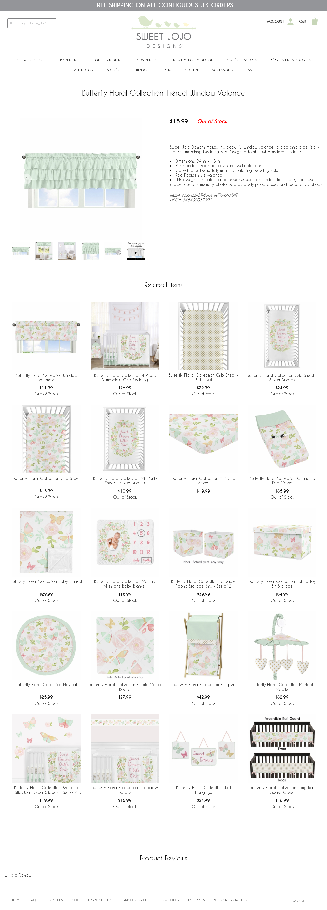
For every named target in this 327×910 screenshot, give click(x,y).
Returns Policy (167, 900)
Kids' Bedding (148, 60)
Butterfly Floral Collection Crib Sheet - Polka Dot (203, 377)
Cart (303, 21)
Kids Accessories (242, 60)
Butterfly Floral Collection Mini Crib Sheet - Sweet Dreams (125, 480)
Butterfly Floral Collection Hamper (203, 684)
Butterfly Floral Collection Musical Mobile (282, 687)
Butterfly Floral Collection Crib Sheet (46, 478)
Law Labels (196, 900)
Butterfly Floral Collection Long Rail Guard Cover (282, 790)
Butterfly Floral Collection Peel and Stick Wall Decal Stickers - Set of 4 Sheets (46, 790)
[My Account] (290, 21)
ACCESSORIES (223, 70)
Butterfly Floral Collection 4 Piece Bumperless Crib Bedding (125, 377)
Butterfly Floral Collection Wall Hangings (203, 790)
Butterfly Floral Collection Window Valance (46, 377)
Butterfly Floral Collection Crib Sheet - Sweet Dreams (282, 377)
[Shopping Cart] (315, 21)
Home (16, 900)
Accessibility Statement (231, 900)
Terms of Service (134, 900)
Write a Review (17, 875)
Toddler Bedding (108, 60)
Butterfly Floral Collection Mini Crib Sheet (203, 480)
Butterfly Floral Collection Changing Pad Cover (282, 480)
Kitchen (191, 70)
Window (143, 70)
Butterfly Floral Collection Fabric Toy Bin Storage (282, 583)
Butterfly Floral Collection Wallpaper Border (125, 790)
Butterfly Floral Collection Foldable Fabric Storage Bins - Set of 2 (203, 583)
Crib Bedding (68, 60)
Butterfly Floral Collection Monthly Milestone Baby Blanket (125, 583)
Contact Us (54, 900)
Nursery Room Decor (193, 60)
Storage (114, 70)
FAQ (33, 900)
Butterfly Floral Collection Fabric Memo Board (125, 687)
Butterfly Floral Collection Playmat (46, 684)
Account (275, 21)
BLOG (75, 900)
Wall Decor (82, 70)
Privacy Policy (100, 900)
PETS (167, 70)
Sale (251, 70)
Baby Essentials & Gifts (291, 60)
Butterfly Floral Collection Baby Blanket (46, 581)
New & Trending (30, 60)
